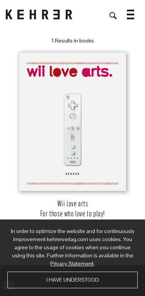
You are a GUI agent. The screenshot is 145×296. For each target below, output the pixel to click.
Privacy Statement (72, 263)
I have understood (72, 279)
